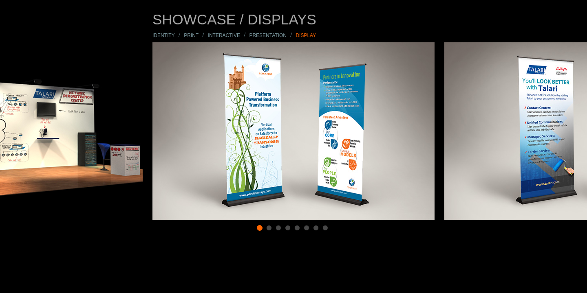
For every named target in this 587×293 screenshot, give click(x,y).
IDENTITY (163, 35)
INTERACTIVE (224, 35)
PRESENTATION (268, 35)
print (191, 35)
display (306, 35)
